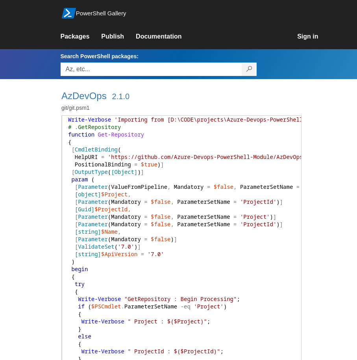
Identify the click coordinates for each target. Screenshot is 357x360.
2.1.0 (120, 96)
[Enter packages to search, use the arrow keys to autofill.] (151, 69)
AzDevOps (84, 95)
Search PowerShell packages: (99, 56)
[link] (80, 36)
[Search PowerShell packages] (249, 69)
